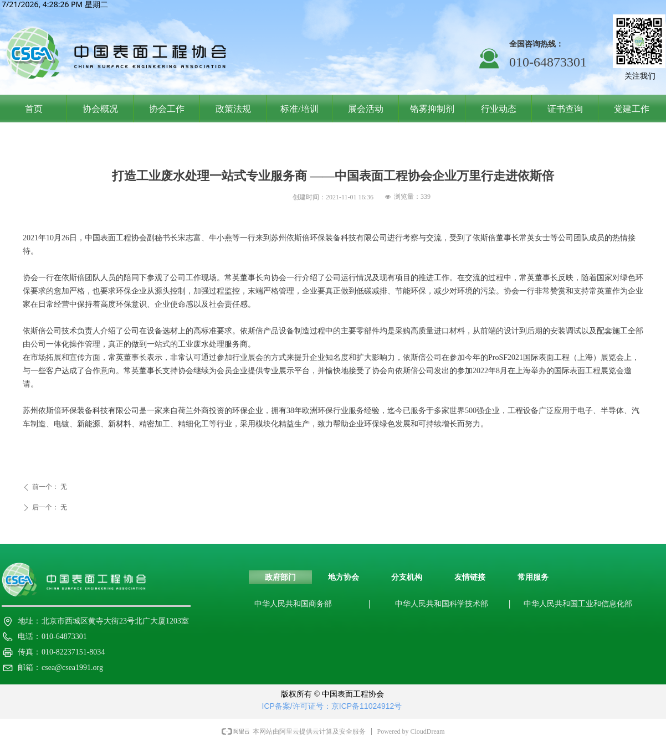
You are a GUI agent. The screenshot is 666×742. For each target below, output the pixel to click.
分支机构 (406, 577)
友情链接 (469, 577)
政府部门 (280, 577)
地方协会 (343, 577)
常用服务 (533, 577)
